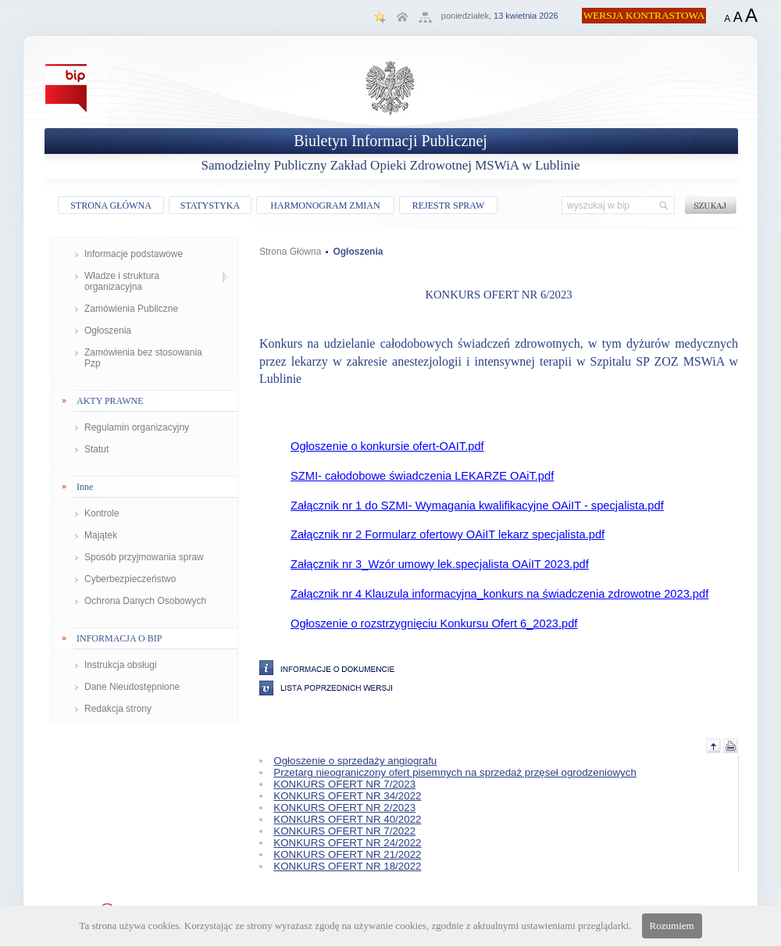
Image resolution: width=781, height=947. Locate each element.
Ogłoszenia (107, 330)
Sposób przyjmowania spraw (144, 557)
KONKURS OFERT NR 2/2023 (344, 807)
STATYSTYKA (210, 205)
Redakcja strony (118, 708)
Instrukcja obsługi (120, 664)
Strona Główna (290, 251)
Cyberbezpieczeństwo (130, 579)
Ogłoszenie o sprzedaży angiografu (355, 761)
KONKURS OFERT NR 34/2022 (347, 796)
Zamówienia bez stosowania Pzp (143, 358)
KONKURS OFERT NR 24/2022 (347, 843)
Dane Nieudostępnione (132, 686)
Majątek (100, 535)
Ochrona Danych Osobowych (145, 600)
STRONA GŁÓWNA (111, 205)
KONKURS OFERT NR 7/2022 (344, 831)
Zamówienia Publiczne (131, 308)
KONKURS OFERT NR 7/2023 (344, 784)
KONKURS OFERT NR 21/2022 (347, 854)
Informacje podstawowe (133, 253)
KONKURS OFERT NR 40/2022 (347, 819)
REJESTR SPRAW (448, 205)
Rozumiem (672, 925)
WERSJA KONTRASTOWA (644, 15)
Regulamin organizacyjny (136, 427)
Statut (96, 449)
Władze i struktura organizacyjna (121, 281)
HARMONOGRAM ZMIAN (325, 205)
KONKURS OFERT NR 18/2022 (347, 866)
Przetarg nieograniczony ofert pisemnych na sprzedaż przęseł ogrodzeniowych (455, 772)
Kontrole (101, 513)
